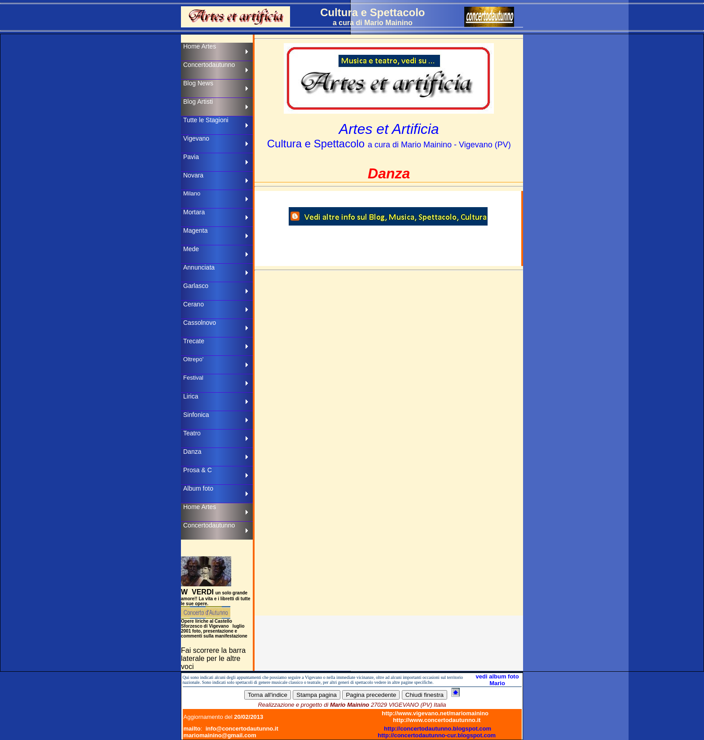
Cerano (193, 304)
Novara (193, 175)
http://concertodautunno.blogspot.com (437, 728)
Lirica (190, 396)
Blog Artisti (198, 101)
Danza (192, 451)
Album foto (198, 488)
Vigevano (196, 138)
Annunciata (199, 267)
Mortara (194, 212)
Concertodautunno (209, 64)
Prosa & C (197, 470)
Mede (191, 249)
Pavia (191, 156)
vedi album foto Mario (497, 680)
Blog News (198, 83)
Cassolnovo (199, 322)
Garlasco (195, 285)
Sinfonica (196, 414)
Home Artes (199, 46)
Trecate (193, 341)
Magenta (195, 230)
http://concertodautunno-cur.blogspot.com (437, 735)
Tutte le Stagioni (206, 120)
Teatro (192, 433)
